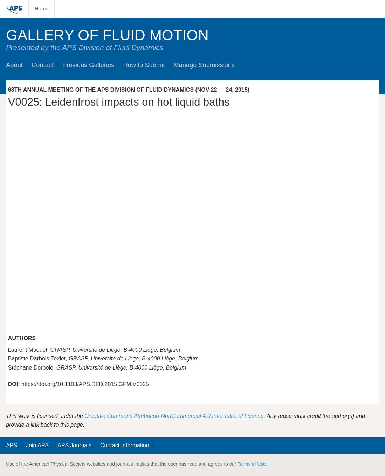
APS (11, 445)
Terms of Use (252, 464)
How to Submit (144, 65)
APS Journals (74, 445)
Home (42, 9)
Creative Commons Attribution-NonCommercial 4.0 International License (174, 416)
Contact (43, 65)
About (14, 65)
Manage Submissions (204, 65)
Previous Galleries (88, 65)
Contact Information (124, 445)
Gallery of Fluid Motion (107, 35)
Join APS (37, 445)
